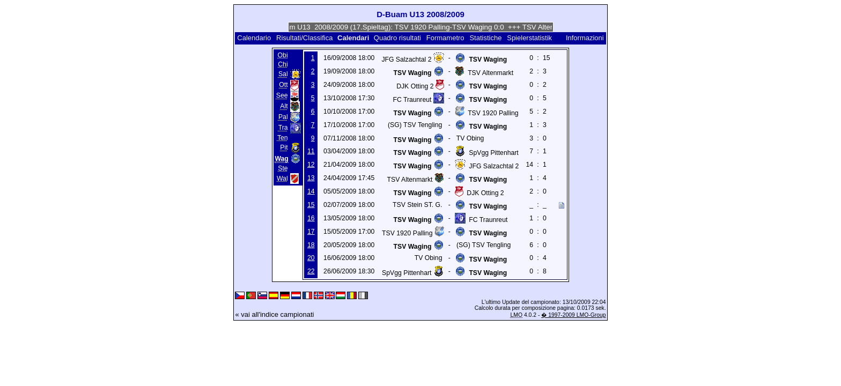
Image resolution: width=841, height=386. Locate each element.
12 (311, 164)
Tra (283, 128)
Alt (283, 106)
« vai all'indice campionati (274, 314)
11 (311, 151)
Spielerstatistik (530, 38)
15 (311, 205)
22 (311, 271)
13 (311, 178)
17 (311, 231)
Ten (282, 138)
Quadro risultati (397, 38)
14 (311, 191)
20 (311, 258)
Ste (282, 168)
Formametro (445, 38)
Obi (283, 55)
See (282, 96)
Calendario (254, 38)
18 (311, 245)
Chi (282, 64)
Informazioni (585, 38)
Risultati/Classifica (304, 38)
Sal (283, 74)
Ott (283, 85)
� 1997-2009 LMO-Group (573, 315)
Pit (283, 148)
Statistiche (485, 38)
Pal (283, 117)
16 (311, 218)
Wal (282, 178)
